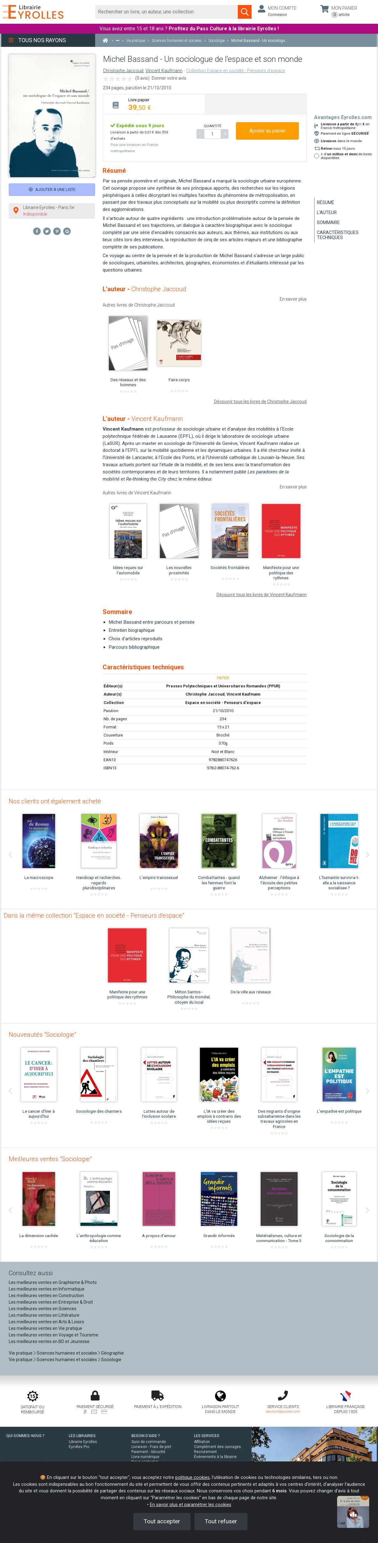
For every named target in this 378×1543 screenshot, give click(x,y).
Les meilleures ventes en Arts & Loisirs (46, 1321)
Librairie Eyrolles (83, 1442)
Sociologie (111, 1359)
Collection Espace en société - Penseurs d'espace (235, 70)
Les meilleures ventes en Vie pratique (45, 1328)
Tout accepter (162, 1521)
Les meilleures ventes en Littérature (44, 1315)
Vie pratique (21, 1353)
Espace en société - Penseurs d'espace (223, 702)
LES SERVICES (206, 1436)
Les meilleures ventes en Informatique (46, 1288)
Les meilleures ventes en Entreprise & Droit (51, 1302)
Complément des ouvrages (217, 1447)
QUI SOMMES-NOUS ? (25, 1436)
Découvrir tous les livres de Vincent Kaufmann (262, 594)
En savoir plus (293, 299)
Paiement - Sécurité (148, 1452)
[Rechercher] (166, 12)
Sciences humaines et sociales (67, 1353)
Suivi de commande (148, 1442)
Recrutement (205, 1452)
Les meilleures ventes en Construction (46, 1295)
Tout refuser (221, 1521)
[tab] (154, 104)
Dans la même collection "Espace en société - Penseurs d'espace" (94, 915)
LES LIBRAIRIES (82, 1436)
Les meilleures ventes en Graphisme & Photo (53, 1282)
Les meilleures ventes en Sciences (42, 1308)
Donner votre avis (169, 78)
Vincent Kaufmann (164, 70)
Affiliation (202, 1442)
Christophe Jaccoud (123, 70)
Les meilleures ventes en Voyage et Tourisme (53, 1334)
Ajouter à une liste (52, 189)
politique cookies (192, 1477)
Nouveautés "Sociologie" (42, 1034)
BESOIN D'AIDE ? (145, 1436)
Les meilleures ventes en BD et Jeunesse (49, 1341)
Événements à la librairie (215, 1457)
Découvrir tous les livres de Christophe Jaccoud (260, 401)
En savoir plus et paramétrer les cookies (190, 1504)
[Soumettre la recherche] (245, 12)
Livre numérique (145, 1457)
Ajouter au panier (267, 131)
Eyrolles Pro (79, 1447)
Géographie (112, 1353)
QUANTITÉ (212, 126)
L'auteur (327, 212)
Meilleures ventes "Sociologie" (50, 1159)
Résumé (325, 202)
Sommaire (328, 222)
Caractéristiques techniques (338, 235)
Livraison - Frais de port (151, 1447)
